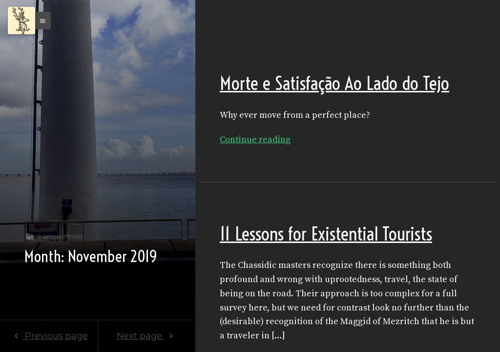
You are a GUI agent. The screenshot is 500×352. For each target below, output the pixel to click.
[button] (40, 20)
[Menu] (21, 20)
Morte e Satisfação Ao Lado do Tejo (334, 83)
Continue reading (255, 139)
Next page (147, 335)
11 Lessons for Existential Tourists (326, 233)
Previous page (48, 335)
